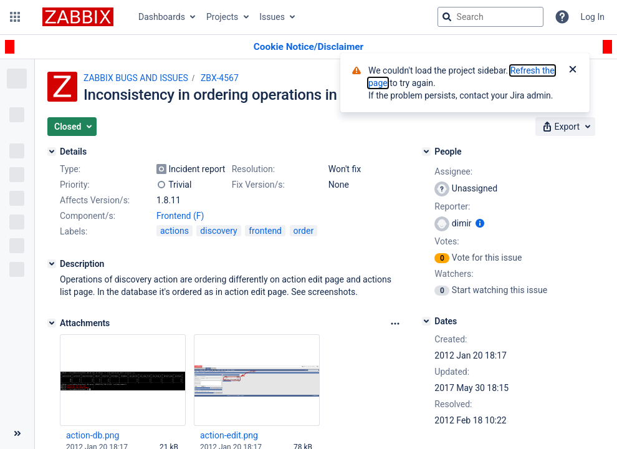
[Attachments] (51, 323)
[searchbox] (490, 17)
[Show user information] (480, 223)
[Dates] (426, 321)
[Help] (562, 17)
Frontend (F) (180, 216)
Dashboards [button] (161, 17)
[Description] (51, 263)
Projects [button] (222, 17)
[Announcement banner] (308, 47)
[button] (15, 16)
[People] (426, 151)
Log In (593, 17)
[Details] (51, 151)
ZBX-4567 (220, 78)
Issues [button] (272, 17)
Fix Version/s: (258, 185)
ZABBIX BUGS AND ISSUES (136, 78)
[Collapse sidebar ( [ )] (17, 433)
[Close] (573, 70)
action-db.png (92, 435)
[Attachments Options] (395, 323)
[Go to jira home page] (78, 16)
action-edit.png (229, 435)
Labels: (73, 231)
